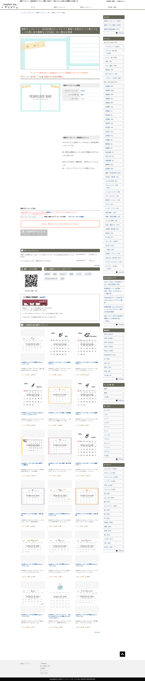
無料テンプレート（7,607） (113, 21)
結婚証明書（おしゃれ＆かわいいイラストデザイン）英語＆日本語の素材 (113, 309)
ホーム (33, 7)
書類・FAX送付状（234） (113, 173)
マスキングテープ (51, 278)
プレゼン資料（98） (111, 220)
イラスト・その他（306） (113, 78)
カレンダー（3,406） (111, 469)
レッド (106, 418)
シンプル (88, 274)
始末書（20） (109, 168)
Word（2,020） (109, 346)
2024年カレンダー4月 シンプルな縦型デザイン (86, 413)
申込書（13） (109, 127)
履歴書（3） (109, 144)
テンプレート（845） (111, 506)
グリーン (107, 427)
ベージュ (107, 447)
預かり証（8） (110, 156)
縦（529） (107, 535)
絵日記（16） (109, 233)
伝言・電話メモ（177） (112, 225)
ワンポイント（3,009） (112, 46)
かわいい (63, 274)
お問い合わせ (44, 673)
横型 (82, 94)
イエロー (107, 422)
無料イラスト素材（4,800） (113, 25)
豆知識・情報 (112, 7)
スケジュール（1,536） (111, 477)
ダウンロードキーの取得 (76, 217)
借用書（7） (109, 111)
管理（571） (108, 530)
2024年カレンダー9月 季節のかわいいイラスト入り (59, 564)
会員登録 (48, 212)
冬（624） (107, 518)
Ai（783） (107, 359)
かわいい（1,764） (110, 473)
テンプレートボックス (27, 12)
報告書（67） (109, 103)
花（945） (107, 493)
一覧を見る (97, 265)
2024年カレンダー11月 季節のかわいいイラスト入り (59, 514)
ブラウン (107, 439)
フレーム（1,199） (110, 489)
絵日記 (83, 91)
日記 (54, 274)
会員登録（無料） (111, 1)
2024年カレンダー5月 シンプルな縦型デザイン (59, 363)
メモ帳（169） (110, 249)
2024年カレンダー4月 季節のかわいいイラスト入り (32, 564)
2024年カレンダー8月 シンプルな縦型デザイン (86, 464)
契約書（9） (109, 115)
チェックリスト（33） (112, 196)
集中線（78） (109, 70)
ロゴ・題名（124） (111, 65)
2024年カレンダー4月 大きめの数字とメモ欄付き (32, 464)
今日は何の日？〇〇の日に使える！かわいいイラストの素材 (113, 300)
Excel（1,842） (109, 350)
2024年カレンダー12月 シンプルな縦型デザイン (87, 363)
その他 (106, 397)
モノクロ (107, 410)
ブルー (83, 98)
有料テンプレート (85, 7)
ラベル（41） (109, 204)
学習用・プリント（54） (113, 253)
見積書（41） (109, 98)
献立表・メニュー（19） (113, 200)
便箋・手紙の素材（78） (113, 216)
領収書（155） (110, 90)
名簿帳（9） (109, 140)
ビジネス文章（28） (111, 181)
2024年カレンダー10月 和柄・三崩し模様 (87, 514)
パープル (107, 435)
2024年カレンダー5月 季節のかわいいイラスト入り (86, 615)
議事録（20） (109, 164)
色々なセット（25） (111, 74)
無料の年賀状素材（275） (112, 29)
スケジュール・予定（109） (111, 186)
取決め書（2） (110, 152)
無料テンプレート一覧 (42, 12)
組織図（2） (109, 148)
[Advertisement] (9, 75)
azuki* (42, 297)
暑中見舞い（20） (111, 212)
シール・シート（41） (112, 208)
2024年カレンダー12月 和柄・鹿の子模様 (59, 464)
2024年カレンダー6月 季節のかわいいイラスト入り (32, 615)
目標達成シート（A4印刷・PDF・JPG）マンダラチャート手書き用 (113, 291)
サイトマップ (44, 670)
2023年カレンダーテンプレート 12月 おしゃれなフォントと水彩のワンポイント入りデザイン (59, 616)
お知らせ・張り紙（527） (113, 258)
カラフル (107, 451)
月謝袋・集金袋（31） (112, 229)
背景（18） (109, 61)
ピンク (106, 431)
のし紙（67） (109, 237)
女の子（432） (109, 547)
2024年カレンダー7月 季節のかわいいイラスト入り (32, 363)
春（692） (107, 514)
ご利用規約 (43, 663)
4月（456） (107, 543)
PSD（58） (107, 371)
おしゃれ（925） (109, 498)
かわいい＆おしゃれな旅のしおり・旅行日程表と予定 (113, 283)
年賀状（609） (109, 522)
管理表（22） (109, 123)
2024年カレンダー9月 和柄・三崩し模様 (32, 514)
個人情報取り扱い (45, 666)
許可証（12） (109, 131)
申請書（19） (109, 119)
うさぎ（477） (109, 539)
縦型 (105, 388)
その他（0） (108, 375)
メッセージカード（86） (113, 192)
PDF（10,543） (109, 342)
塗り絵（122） (110, 245)
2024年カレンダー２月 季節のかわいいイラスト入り (87, 564)
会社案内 (42, 668)
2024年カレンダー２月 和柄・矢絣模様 (59, 412)
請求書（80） (109, 86)
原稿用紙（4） (110, 160)
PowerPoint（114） (110, 355)
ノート (79, 274)
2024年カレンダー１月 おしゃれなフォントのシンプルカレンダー (32, 413)
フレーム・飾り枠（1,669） (111, 52)
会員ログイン (120, 1)
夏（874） (107, 502)
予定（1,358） (108, 485)
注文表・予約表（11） (112, 177)
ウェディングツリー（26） (113, 262)
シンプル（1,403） (110, 481)
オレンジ (107, 443)
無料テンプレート (59, 7)
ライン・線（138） (111, 57)
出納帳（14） (109, 107)
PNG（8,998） (109, 338)
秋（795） (107, 510)
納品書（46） (109, 94)
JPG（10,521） (109, 334)
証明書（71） (109, 136)
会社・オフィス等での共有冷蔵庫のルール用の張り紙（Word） (113, 318)
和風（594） (108, 526)
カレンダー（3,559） (112, 241)
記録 (71, 274)
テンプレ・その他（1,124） (111, 267)
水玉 (62, 278)
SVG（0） (107, 363)
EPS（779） (108, 367)
